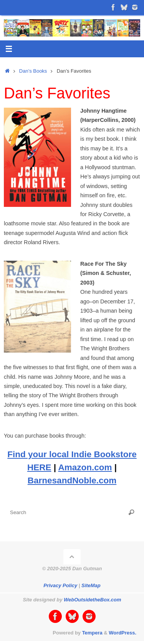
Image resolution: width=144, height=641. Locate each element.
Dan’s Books (33, 71)
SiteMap (91, 585)
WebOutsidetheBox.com (92, 600)
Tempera (92, 633)
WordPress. (122, 633)
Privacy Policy (60, 585)
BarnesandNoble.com (72, 480)
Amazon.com (85, 467)
